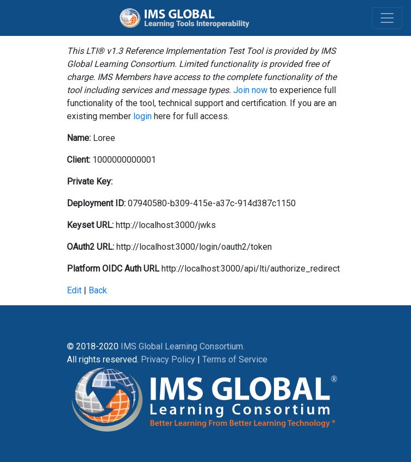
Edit (74, 290)
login (142, 116)
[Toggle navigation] (387, 18)
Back (98, 290)
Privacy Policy (168, 359)
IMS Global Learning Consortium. (183, 346)
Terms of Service (234, 359)
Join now (250, 90)
